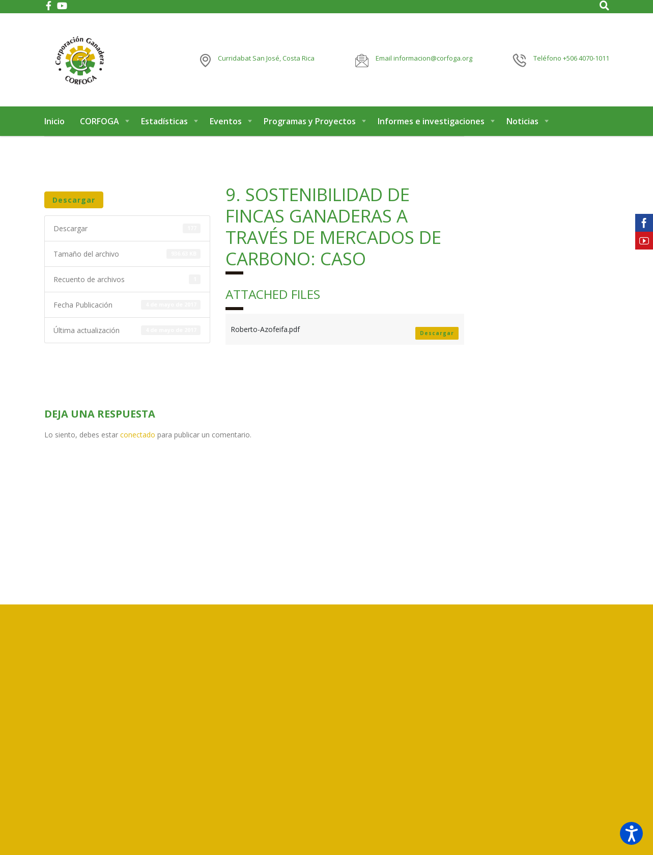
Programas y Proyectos (310, 121)
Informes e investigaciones (431, 121)
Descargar (73, 200)
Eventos (226, 121)
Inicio (54, 121)
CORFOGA (99, 121)
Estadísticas (164, 121)
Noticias (522, 121)
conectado (137, 434)
